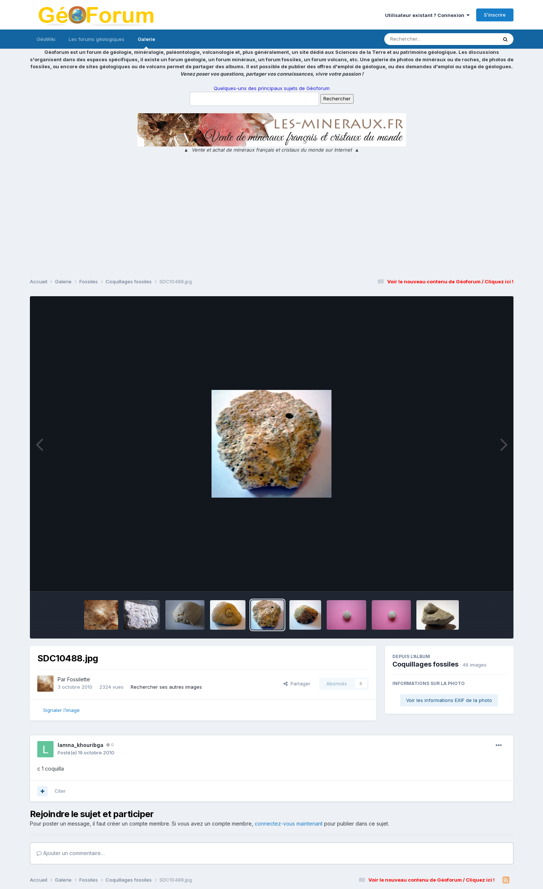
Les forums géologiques (96, 39)
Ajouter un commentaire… (71, 853)
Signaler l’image (61, 710)
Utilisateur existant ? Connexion (427, 15)
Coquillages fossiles (425, 664)
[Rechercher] (419, 39)
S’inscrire (495, 15)
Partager (296, 683)
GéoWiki (46, 39)
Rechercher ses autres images (166, 687)
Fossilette (78, 679)
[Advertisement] (271, 216)
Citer (60, 791)
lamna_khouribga (80, 745)
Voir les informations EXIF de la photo (449, 700)
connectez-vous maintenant (289, 823)
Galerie (146, 42)
